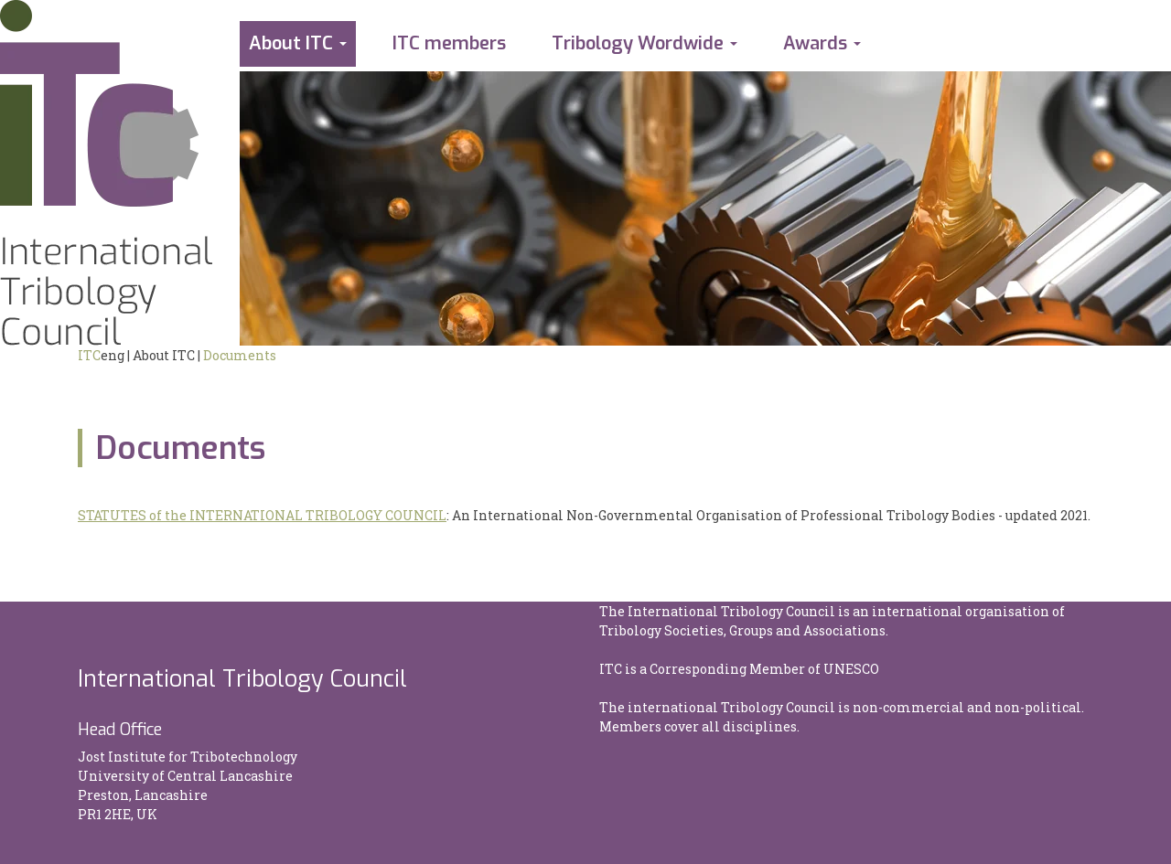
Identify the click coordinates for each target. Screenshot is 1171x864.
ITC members (449, 43)
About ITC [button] (291, 43)
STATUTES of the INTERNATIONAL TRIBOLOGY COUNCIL (262, 515)
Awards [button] (815, 43)
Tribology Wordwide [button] (638, 43)
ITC (89, 355)
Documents (239, 355)
